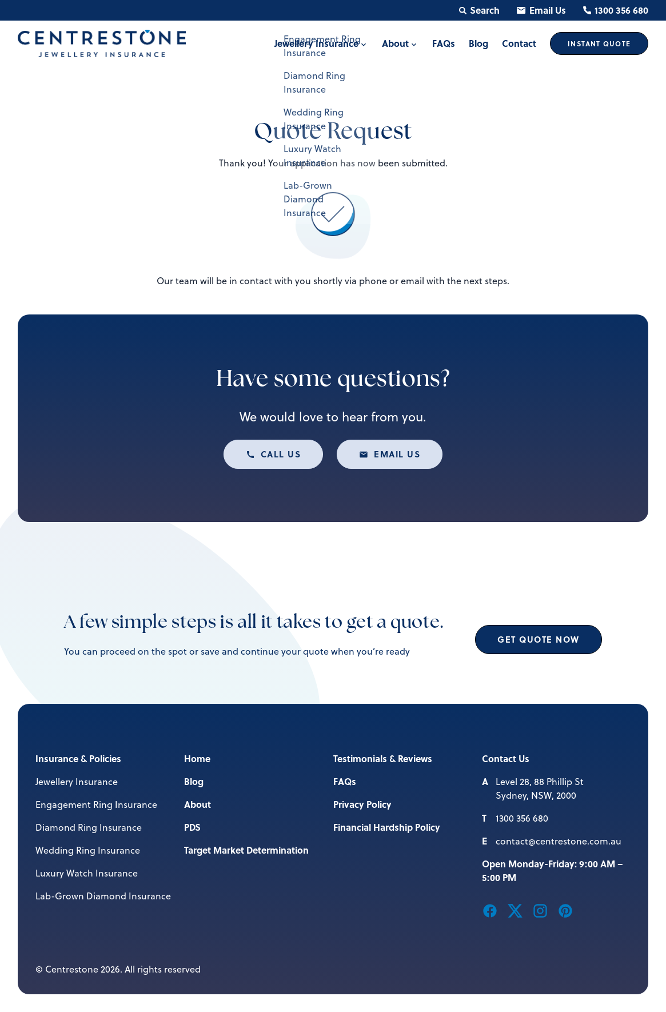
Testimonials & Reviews (382, 758)
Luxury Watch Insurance (86, 873)
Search (479, 10)
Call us (281, 454)
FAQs (344, 781)
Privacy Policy (362, 804)
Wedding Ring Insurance (87, 850)
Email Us (541, 10)
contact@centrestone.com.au (558, 841)
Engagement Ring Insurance (96, 804)
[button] (490, 909)
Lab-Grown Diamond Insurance (103, 896)
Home (197, 758)
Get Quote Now (538, 639)
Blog (194, 781)
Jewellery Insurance (76, 781)
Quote (599, 43)
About (197, 804)
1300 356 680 (615, 10)
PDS (192, 827)
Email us (397, 454)
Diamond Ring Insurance (88, 827)
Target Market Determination (246, 849)
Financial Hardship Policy (386, 827)
